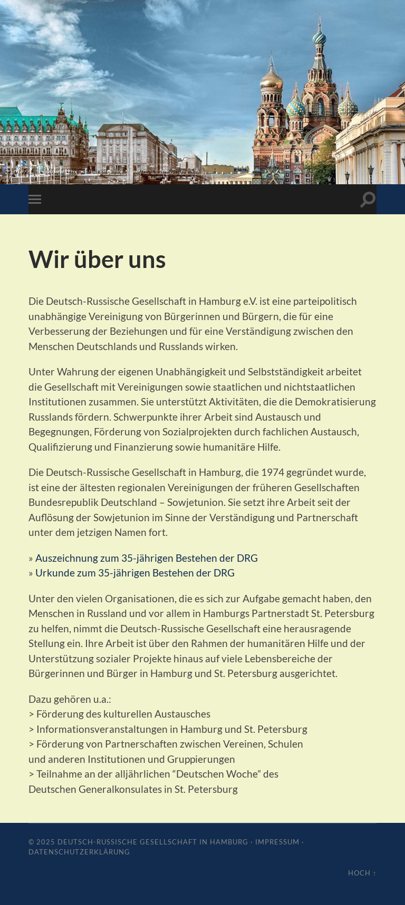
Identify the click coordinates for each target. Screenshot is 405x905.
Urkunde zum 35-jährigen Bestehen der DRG (135, 572)
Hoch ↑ (362, 873)
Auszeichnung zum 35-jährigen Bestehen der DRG (146, 558)
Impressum (277, 842)
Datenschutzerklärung (79, 852)
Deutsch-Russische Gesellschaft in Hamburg (152, 842)
